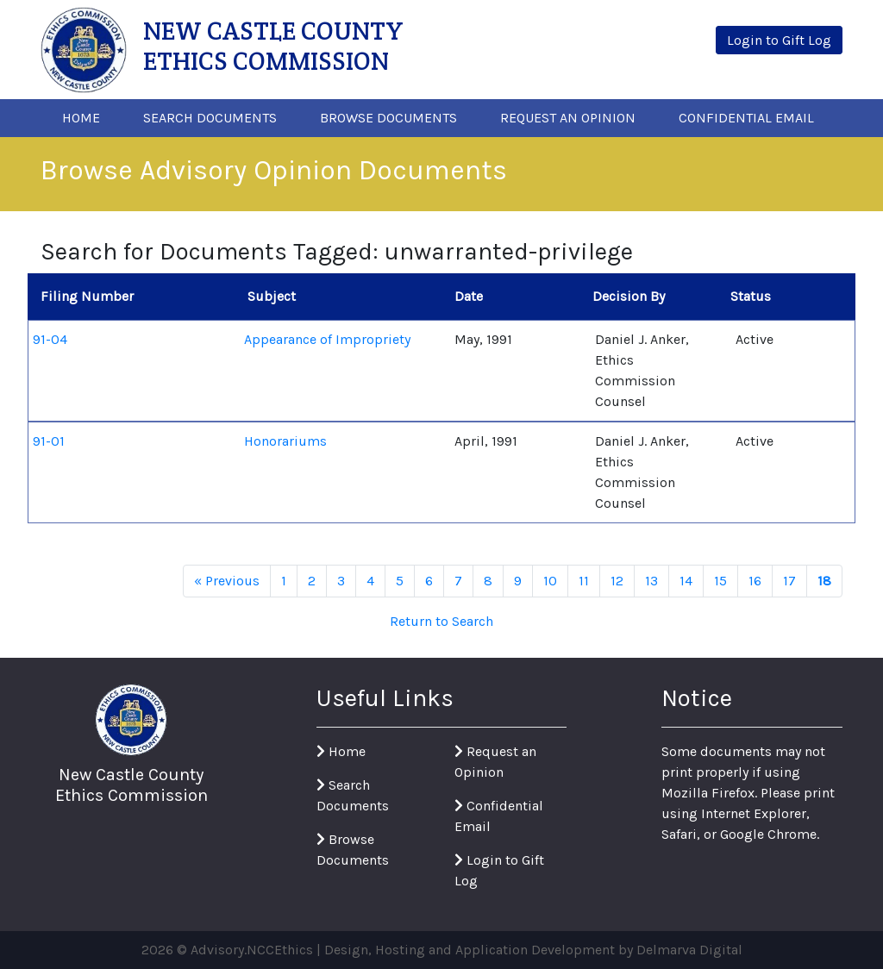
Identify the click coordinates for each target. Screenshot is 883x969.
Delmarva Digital (689, 949)
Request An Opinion (568, 117)
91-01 (49, 441)
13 (651, 580)
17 (789, 580)
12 (617, 580)
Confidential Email (746, 117)
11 (584, 580)
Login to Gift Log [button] (779, 40)
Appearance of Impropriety (327, 339)
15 (720, 580)
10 (550, 580)
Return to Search (441, 621)
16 (754, 580)
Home (81, 117)
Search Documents (210, 117)
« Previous (227, 580)
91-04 (50, 339)
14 (685, 580)
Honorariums (285, 441)
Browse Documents (388, 117)
